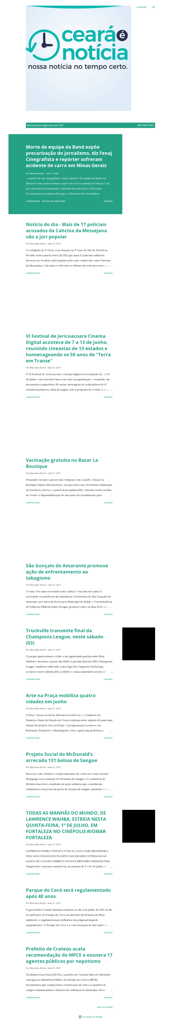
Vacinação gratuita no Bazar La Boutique (62, 463)
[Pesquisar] (141, 7)
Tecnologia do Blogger (90, 1017)
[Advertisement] (69, 304)
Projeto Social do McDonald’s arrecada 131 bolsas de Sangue (61, 757)
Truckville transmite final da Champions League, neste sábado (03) (64, 636)
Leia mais (108, 201)
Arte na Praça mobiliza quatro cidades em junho (61, 698)
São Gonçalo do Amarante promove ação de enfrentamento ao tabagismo (67, 571)
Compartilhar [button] (33, 201)
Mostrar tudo (145, 125)
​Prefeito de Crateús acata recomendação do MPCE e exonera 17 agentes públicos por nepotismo (69, 955)
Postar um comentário (53, 201)
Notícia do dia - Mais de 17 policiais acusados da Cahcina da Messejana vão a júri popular (66, 230)
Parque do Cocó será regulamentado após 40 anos (68, 893)
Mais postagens (105, 1007)
